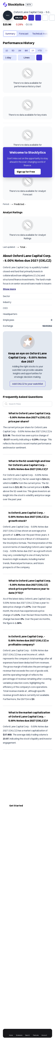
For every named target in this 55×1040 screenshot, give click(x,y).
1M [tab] (19, 50)
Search (28, 1033)
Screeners (19, 1033)
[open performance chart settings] (39, 57)
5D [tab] (13, 50)
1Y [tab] (32, 50)
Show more (9, 289)
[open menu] (49, 4)
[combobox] (10, 57)
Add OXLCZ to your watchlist (27, 383)
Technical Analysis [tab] (41, 33)
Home (11, 1033)
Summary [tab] (10, 33)
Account (44, 1033)
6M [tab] (26, 50)
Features (36, 1033)
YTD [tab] (40, 50)
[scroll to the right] (47, 33)
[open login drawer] (44, 4)
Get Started (16, 805)
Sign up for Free (29, 171)
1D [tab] (6, 50)
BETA (29, 4)
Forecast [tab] (23, 33)
